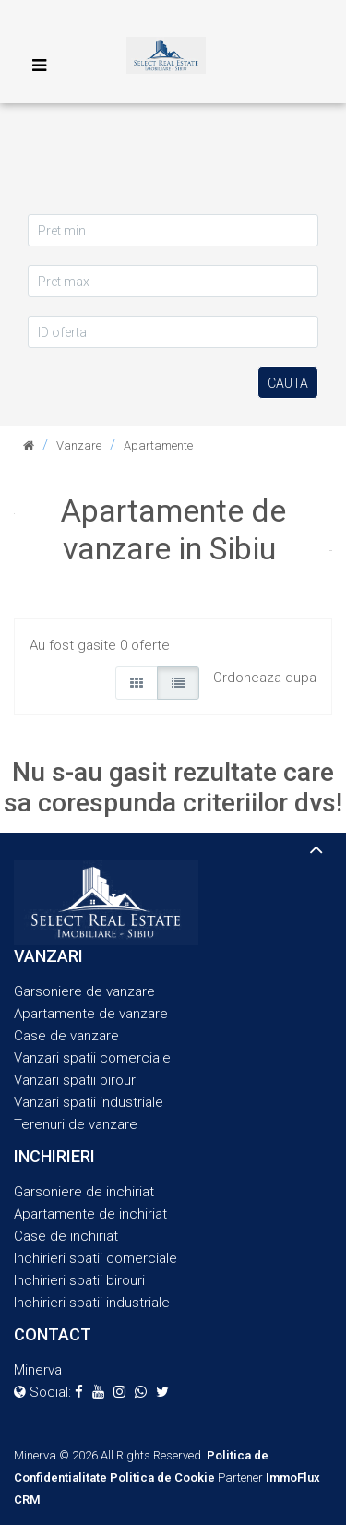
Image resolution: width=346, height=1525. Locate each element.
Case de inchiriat (66, 1236)
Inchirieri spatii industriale (92, 1302)
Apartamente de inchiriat (90, 1214)
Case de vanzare (66, 1035)
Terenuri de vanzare (75, 1124)
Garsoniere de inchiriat (84, 1191)
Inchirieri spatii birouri (79, 1280)
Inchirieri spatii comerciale (95, 1258)
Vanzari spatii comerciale (92, 1058)
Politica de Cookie (162, 1477)
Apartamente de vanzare (91, 1013)
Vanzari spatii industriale (88, 1102)
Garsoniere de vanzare (84, 991)
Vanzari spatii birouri (76, 1080)
